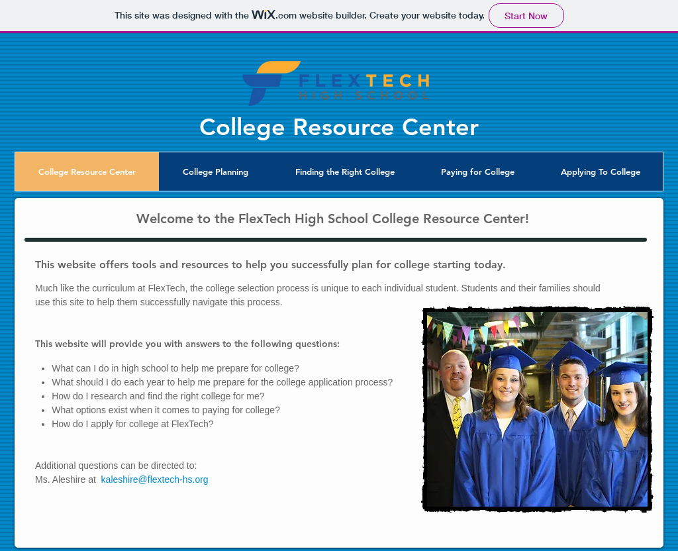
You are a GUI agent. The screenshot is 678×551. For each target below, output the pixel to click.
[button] (215, 171)
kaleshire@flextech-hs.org (155, 479)
